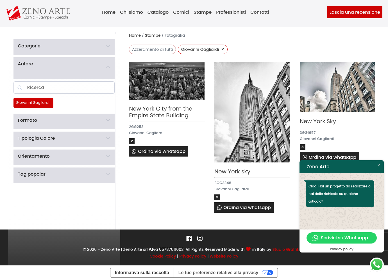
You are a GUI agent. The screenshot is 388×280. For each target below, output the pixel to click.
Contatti (259, 12)
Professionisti (231, 12)
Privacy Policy (192, 256)
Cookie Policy (163, 256)
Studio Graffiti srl (288, 249)
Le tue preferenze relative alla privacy (218, 272)
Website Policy (224, 256)
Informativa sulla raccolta (142, 272)
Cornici (181, 12)
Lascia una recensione (355, 12)
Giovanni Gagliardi (32, 102)
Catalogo (158, 12)
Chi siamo (131, 12)
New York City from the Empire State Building (160, 112)
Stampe (203, 12)
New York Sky (318, 121)
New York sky (232, 171)
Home (108, 12)
